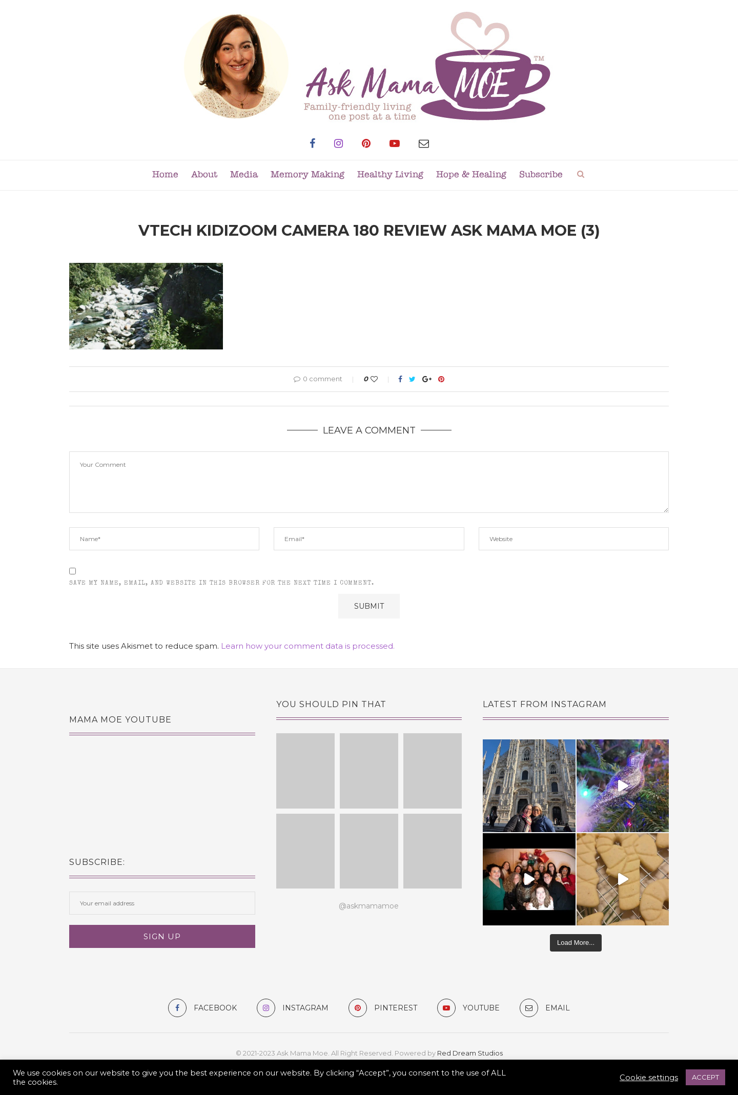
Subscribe (541, 175)
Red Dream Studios (470, 1053)
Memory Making (307, 175)
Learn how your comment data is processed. (308, 646)
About (204, 175)
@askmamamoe (369, 906)
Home (165, 175)
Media (244, 175)
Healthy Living (390, 175)
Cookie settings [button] (649, 1077)
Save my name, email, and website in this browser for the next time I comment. (221, 584)
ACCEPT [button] (705, 1077)
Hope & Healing (471, 175)
